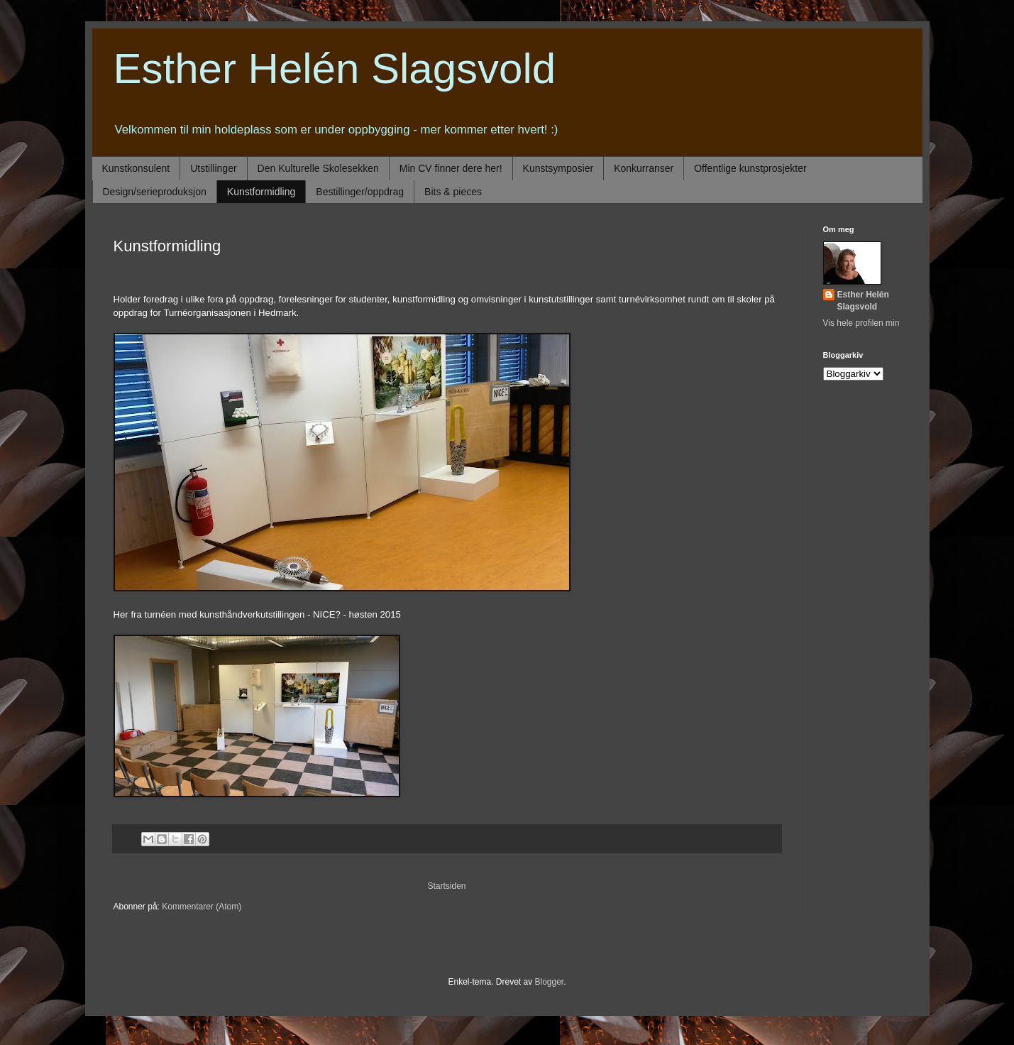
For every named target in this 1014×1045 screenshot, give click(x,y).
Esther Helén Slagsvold (335, 68)
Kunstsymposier (558, 168)
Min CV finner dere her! (450, 168)
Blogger (549, 982)
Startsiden (446, 886)
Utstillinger (213, 168)
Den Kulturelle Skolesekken (318, 168)
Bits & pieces (453, 191)
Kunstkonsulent (136, 168)
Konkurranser (643, 168)
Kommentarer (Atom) (201, 907)
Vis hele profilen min (861, 323)
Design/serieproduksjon (154, 191)
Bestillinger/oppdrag (360, 191)
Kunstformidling (261, 191)
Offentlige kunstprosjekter (750, 168)
